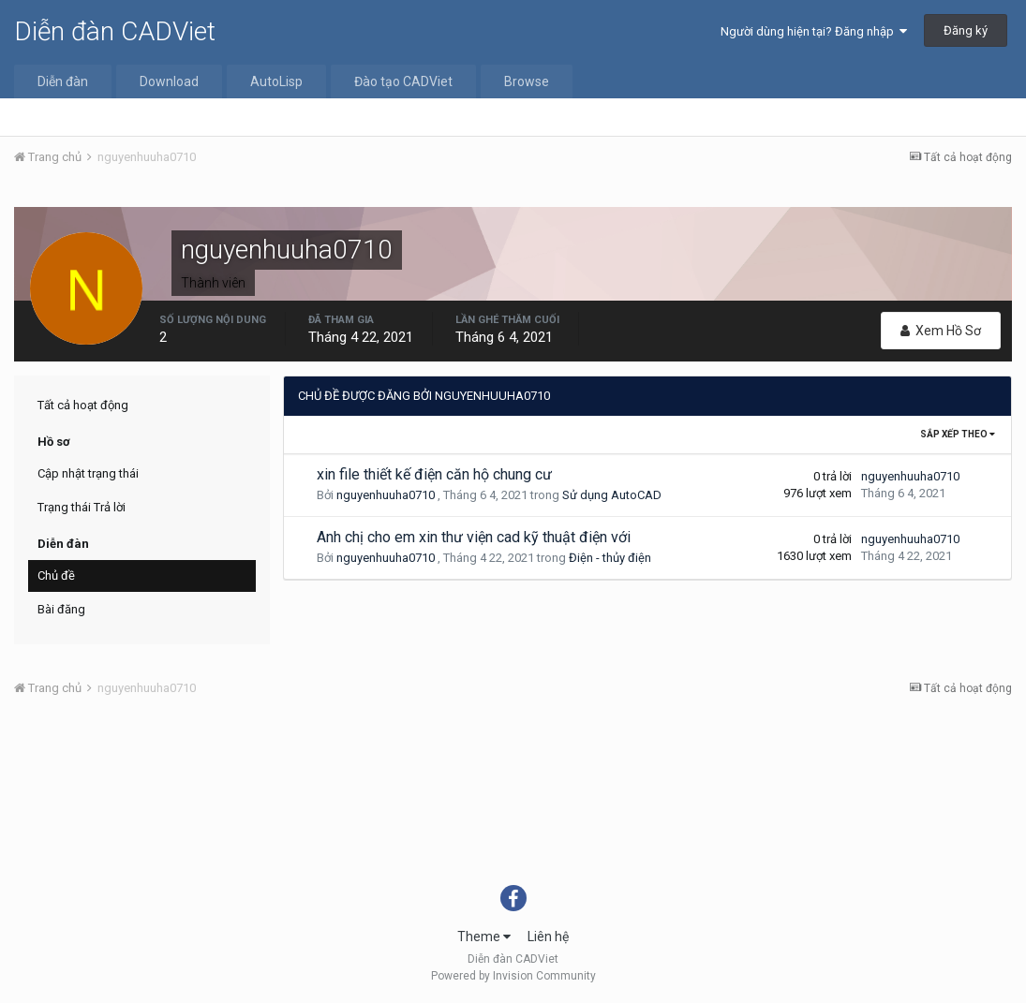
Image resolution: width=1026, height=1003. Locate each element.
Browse (526, 81)
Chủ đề (56, 575)
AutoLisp (276, 81)
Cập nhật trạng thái (88, 473)
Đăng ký (966, 30)
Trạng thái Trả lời (81, 507)
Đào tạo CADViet (403, 81)
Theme (484, 936)
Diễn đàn (62, 81)
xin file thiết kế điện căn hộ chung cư (434, 474)
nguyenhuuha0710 (385, 495)
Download (169, 81)
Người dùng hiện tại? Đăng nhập (814, 31)
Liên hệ (548, 936)
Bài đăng (61, 609)
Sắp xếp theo (957, 434)
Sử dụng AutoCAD (612, 495)
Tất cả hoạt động (82, 405)
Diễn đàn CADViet (115, 31)
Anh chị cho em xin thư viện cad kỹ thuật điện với (474, 537)
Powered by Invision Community (513, 975)
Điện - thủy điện (610, 558)
